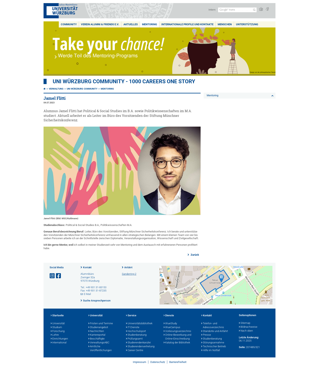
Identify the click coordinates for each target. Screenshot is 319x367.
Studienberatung (136, 335)
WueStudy (170, 323)
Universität (58, 323)
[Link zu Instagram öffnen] (52, 275)
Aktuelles (130, 24)
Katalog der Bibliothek (177, 343)
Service (131, 316)
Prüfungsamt (134, 339)
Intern (212, 9)
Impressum (139, 362)
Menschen (225, 24)
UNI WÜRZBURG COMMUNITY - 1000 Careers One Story (124, 81)
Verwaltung (56, 89)
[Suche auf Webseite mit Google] (237, 10)
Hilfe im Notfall (210, 350)
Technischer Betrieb (213, 346)
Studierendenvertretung (140, 346)
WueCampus (172, 327)
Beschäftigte (96, 339)
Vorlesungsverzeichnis (177, 331)
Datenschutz (157, 362)
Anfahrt (128, 267)
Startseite (57, 316)
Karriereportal (96, 335)
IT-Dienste (132, 327)
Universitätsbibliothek (139, 323)
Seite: (242, 347)
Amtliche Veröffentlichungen (100, 348)
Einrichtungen (59, 339)
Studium (56, 327)
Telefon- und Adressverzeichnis (212, 325)
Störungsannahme (212, 343)
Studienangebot (98, 327)
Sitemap (244, 323)
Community (69, 24)
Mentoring (149, 24)
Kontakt (87, 267)
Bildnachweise (248, 327)
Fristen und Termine (100, 323)
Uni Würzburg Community (82, 89)
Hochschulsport (136, 331)
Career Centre (134, 350)
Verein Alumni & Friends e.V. (100, 24)
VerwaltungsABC (98, 343)
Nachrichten (96, 331)
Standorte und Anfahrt (214, 331)
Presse (206, 335)
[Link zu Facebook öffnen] (59, 275)
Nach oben (246, 331)
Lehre (55, 335)
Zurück (194, 254)
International (59, 343)
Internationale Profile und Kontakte (187, 24)
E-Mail (87, 294)
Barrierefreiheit (177, 362)
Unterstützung (247, 24)
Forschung (57, 331)
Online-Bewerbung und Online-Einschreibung (177, 337)
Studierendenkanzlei (138, 343)
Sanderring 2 (129, 273)
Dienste (169, 316)
